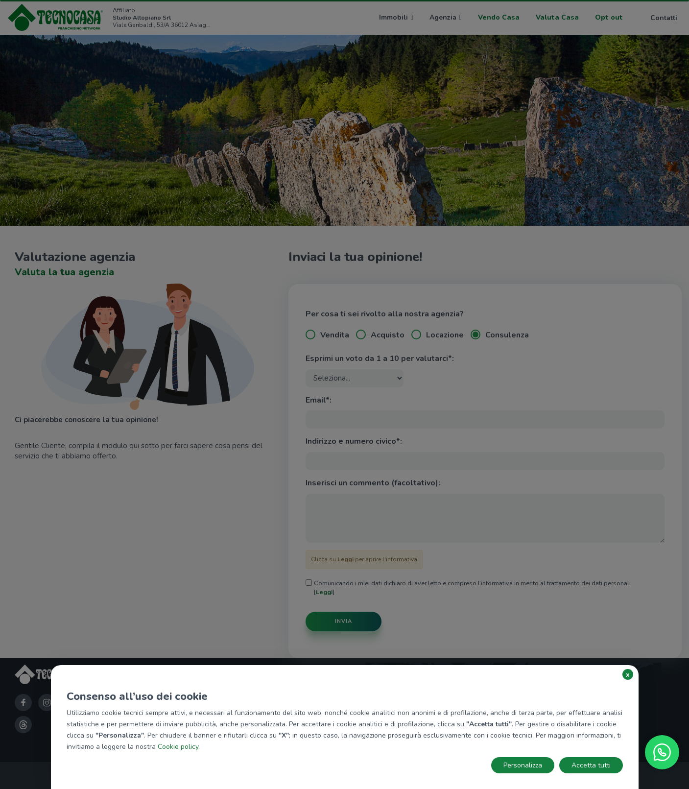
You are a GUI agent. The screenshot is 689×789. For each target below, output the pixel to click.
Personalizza (522, 765)
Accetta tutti (591, 765)
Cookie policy (178, 746)
